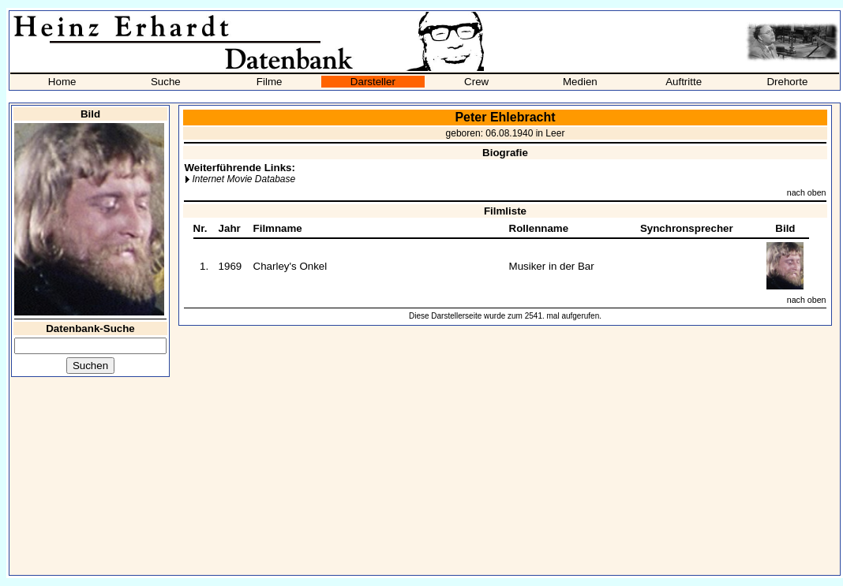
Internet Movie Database (243, 179)
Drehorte (786, 82)
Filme (270, 82)
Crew (476, 82)
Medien (580, 82)
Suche (166, 82)
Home (62, 82)
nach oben (806, 192)
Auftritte (683, 82)
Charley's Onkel (290, 266)
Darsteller (372, 82)
